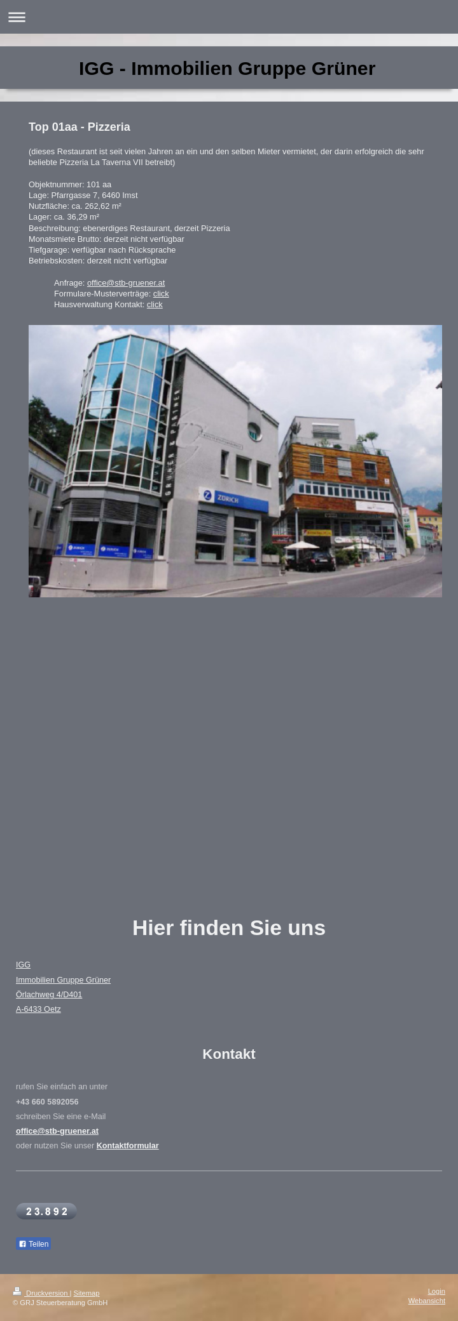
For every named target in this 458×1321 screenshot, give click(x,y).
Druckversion (41, 1293)
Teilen (33, 1244)
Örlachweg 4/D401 (49, 994)
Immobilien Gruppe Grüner (63, 980)
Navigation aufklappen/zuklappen (229, 16)
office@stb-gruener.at (126, 283)
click (161, 293)
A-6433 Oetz (38, 1009)
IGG (23, 964)
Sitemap (87, 1293)
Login (436, 1291)
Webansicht (426, 1300)
